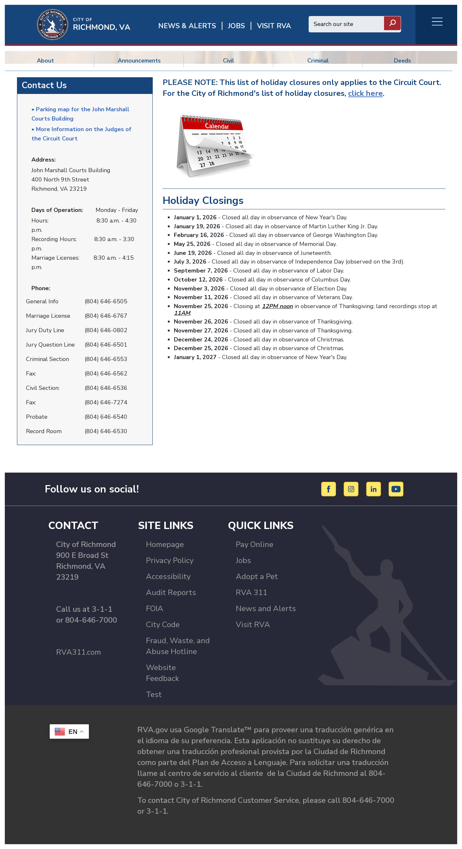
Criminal (318, 60)
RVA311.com (78, 652)
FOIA (154, 608)
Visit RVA (253, 624)
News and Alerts (266, 608)
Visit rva (274, 26)
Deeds (402, 60)
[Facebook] (329, 488)
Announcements (139, 60)
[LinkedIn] (374, 488)
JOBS (236, 26)
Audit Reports (171, 592)
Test (154, 694)
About (45, 60)
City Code (163, 624)
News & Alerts (187, 26)
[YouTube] (396, 488)
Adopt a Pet (257, 576)
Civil (228, 60)
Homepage (165, 544)
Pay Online (254, 544)
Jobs (243, 560)
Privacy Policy (169, 560)
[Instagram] (352, 488)
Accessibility (168, 576)
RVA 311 (251, 592)
